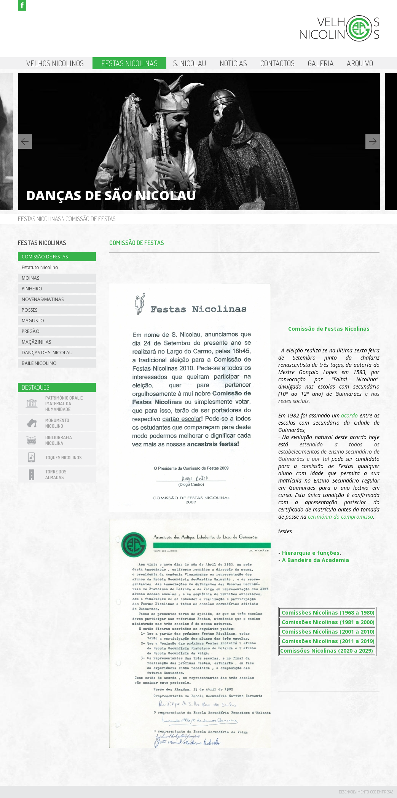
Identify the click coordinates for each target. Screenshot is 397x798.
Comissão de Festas (90, 219)
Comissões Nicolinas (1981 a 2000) (328, 622)
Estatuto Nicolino (40, 267)
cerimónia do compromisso (340, 516)
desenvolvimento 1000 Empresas (366, 792)
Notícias (233, 63)
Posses (29, 310)
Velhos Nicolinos (55, 63)
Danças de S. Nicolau (47, 352)
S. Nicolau (189, 63)
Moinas (30, 278)
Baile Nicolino (39, 363)
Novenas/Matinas (43, 299)
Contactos (277, 63)
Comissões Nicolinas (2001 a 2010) (328, 631)
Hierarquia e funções (311, 552)
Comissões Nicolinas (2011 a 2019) (328, 641)
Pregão (31, 331)
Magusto (33, 320)
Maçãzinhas (36, 342)
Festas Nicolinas (129, 63)
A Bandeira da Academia (315, 560)
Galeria (321, 63)
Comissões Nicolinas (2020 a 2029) (326, 650)
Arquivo (360, 63)
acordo (349, 415)
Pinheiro (32, 288)
